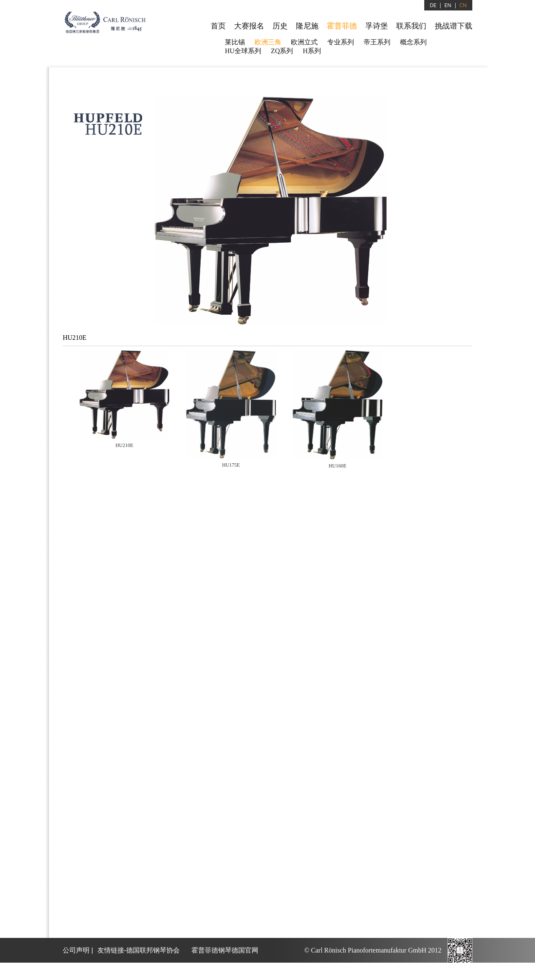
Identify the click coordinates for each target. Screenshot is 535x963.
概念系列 (413, 42)
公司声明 (76, 950)
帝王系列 (377, 42)
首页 (218, 26)
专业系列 (340, 42)
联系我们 (411, 26)
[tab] (124, 402)
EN (447, 5)
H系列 (312, 50)
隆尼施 (307, 26)
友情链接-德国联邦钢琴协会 (138, 950)
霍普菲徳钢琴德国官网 (224, 950)
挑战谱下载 (453, 26)
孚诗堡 (376, 26)
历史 (280, 26)
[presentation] (124, 399)
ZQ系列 (282, 50)
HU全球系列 (243, 50)
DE (433, 5)
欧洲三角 (268, 42)
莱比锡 (235, 42)
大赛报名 (249, 26)
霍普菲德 (342, 26)
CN (463, 5)
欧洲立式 (304, 42)
